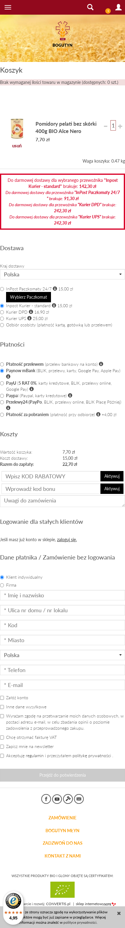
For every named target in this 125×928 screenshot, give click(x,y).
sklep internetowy (96, 903)
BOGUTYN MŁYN (62, 830)
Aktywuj (112, 476)
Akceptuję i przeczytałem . (56, 755)
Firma (8, 585)
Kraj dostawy (12, 265)
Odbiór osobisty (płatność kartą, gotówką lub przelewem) (56, 324)
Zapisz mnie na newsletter (27, 746)
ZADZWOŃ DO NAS (63, 843)
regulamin (35, 755)
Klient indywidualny (21, 577)
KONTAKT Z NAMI (63, 856)
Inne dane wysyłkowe (23, 706)
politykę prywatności (92, 755)
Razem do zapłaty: (17, 464)
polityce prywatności (79, 922)
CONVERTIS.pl (58, 903)
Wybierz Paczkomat (28, 297)
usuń (17, 145)
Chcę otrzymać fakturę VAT (28, 737)
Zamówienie (62, 817)
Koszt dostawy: (14, 458)
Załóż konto (14, 697)
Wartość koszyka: (16, 452)
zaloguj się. (67, 539)
